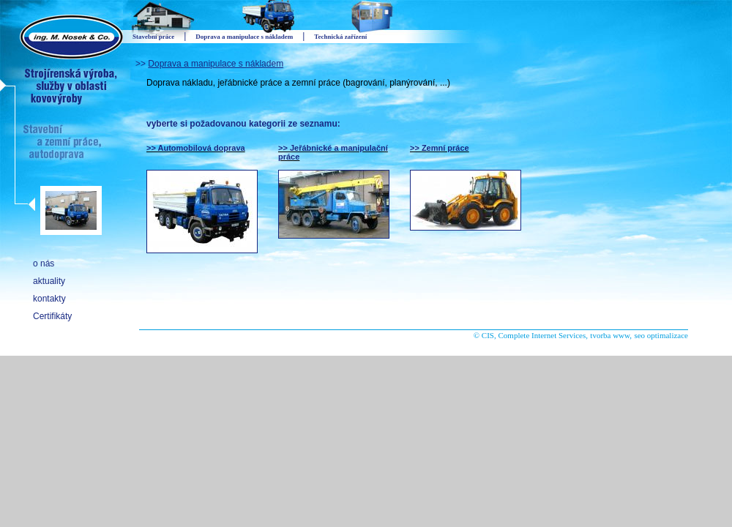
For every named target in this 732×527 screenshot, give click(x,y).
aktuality (49, 281)
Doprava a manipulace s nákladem (215, 64)
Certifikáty (52, 316)
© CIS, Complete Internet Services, (531, 335)
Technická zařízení (340, 36)
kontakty (49, 299)
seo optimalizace (661, 335)
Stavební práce (153, 36)
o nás (43, 263)
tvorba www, (611, 335)
